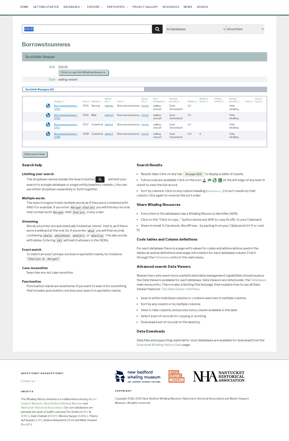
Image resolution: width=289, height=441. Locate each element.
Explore (95, 6)
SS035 (145, 106)
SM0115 (109, 124)
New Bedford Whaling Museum (63, 403)
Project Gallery (145, 6)
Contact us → (29, 381)
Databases (73, 6)
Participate (117, 6)
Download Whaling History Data (159, 345)
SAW (82, 416)
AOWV (84, 411)
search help (34, 154)
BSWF (53, 416)
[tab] (83, 89)
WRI (52, 67)
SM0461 (109, 106)
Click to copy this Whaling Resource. (83, 72)
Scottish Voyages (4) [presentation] (40, 89)
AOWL (25, 416)
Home (24, 6)
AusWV (26, 424)
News (188, 6)
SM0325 (109, 115)
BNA (71, 420)
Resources (171, 6)
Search (202, 6)
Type (51, 79)
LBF (39, 420)
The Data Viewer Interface (180, 289)
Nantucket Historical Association (41, 407)
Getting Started (46, 6)
